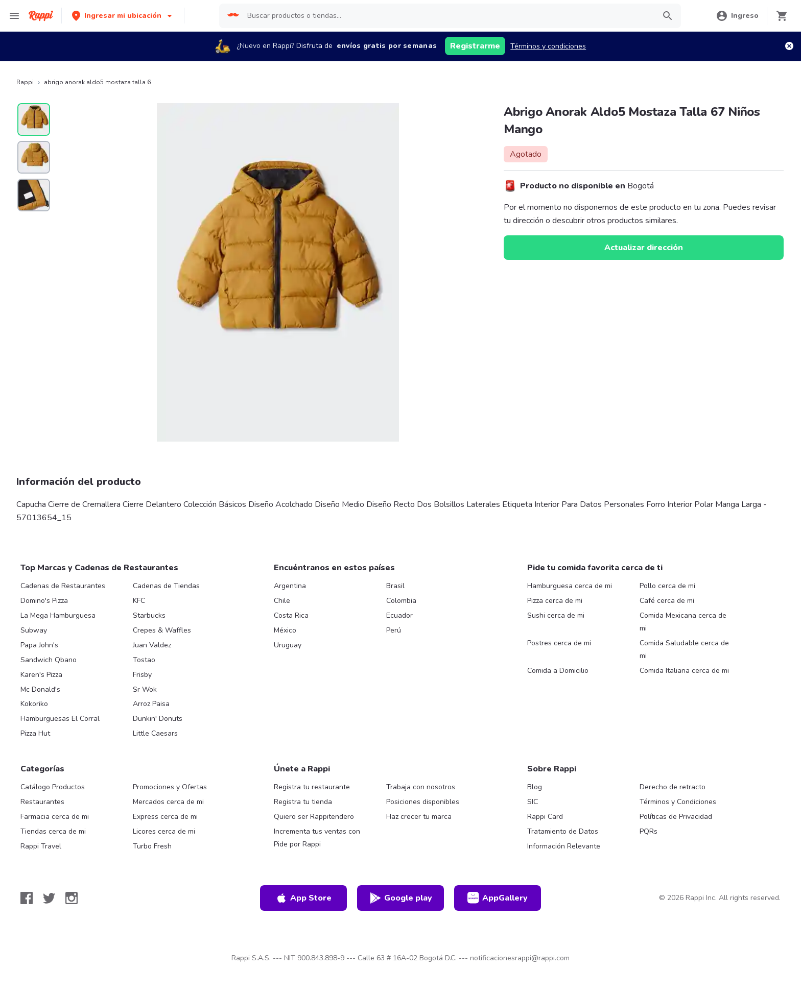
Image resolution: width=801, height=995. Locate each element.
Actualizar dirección (643, 247)
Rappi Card (545, 816)
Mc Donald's (40, 689)
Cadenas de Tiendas (166, 586)
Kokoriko (34, 704)
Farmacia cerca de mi (54, 816)
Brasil (395, 586)
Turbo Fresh (152, 846)
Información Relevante (563, 846)
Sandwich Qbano (48, 660)
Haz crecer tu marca (419, 816)
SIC (532, 802)
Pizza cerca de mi (554, 600)
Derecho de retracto (672, 787)
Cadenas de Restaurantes (62, 586)
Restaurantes (42, 802)
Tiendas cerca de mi (53, 831)
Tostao (144, 660)
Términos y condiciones (548, 46)
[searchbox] (448, 16)
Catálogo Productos (52, 787)
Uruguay (287, 645)
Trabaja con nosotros (420, 787)
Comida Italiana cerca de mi (684, 670)
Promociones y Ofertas (170, 787)
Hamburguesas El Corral (60, 718)
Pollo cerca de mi (667, 586)
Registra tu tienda (303, 802)
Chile (282, 600)
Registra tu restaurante (312, 787)
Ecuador (399, 615)
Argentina (290, 586)
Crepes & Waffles (162, 630)
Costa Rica (291, 615)
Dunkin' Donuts (157, 718)
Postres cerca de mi (559, 643)
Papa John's (39, 645)
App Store (303, 898)
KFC (139, 600)
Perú (393, 630)
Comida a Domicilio (557, 670)
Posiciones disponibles (422, 802)
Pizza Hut (35, 733)
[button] (123, 15)
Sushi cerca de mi (555, 615)
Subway (33, 630)
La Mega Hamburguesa (58, 615)
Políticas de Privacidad (676, 816)
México (285, 630)
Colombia (401, 600)
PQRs (648, 831)
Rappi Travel (40, 846)
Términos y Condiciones (678, 802)
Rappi (25, 82)
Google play (400, 898)
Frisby (142, 674)
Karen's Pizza (41, 674)
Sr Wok (145, 689)
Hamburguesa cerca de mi (569, 586)
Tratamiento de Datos (562, 831)
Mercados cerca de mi (168, 802)
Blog (534, 787)
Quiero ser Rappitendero (314, 816)
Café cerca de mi (667, 600)
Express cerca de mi (165, 816)
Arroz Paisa (151, 704)
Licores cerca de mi (164, 831)
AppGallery (497, 898)
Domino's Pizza (44, 600)
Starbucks (149, 615)
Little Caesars (155, 733)
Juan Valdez (152, 645)
